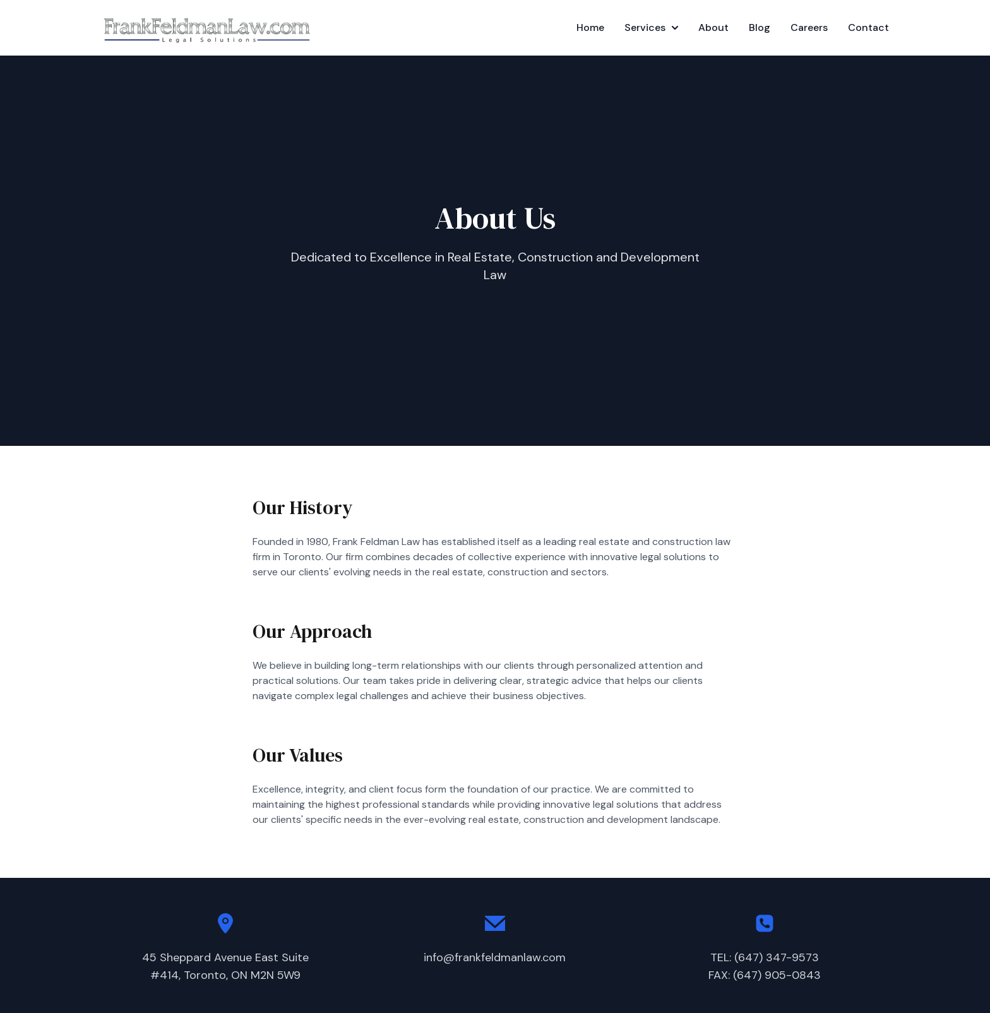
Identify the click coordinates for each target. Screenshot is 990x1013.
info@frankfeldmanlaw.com (495, 957)
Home (590, 27)
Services (651, 27)
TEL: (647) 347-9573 (764, 957)
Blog (759, 27)
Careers (809, 27)
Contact (868, 27)
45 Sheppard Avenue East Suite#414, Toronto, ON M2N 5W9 (225, 966)
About (713, 27)
